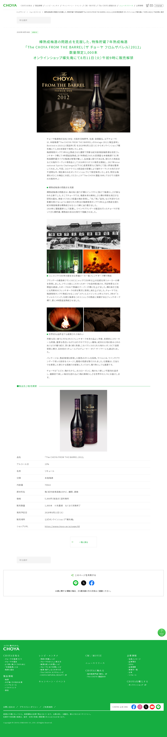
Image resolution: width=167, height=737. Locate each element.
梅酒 (7, 679)
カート (147, 5)
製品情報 (38, 5)
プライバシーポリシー (29, 707)
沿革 (130, 672)
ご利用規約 (48, 707)
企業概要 (132, 667)
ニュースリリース (126, 5)
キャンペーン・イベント (72, 5)
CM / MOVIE (94, 656)
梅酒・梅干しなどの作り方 (50, 669)
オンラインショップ (136, 685)
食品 (7, 690)
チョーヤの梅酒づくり (13, 659)
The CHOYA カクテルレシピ (52, 672)
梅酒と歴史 (9, 669)
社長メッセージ (135, 659)
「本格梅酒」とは (11, 667)
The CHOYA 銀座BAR (107, 5)
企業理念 (132, 661)
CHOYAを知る (26, 5)
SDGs (131, 664)
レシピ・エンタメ (52, 5)
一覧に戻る (83, 542)
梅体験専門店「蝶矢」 (95, 674)
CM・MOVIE (90, 5)
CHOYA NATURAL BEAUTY (52, 675)
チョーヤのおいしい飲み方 (50, 661)
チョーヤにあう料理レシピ (50, 667)
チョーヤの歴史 (11, 661)
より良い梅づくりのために (15, 664)
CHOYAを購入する (137, 681)
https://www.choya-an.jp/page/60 (62, 526)
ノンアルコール (11, 685)
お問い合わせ (151, 6)
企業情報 (139, 5)
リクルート (133, 675)
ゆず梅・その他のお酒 (13, 682)
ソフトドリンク (10, 687)
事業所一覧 (133, 669)
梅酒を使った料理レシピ (50, 664)
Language (158, 6)
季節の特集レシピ (47, 659)
